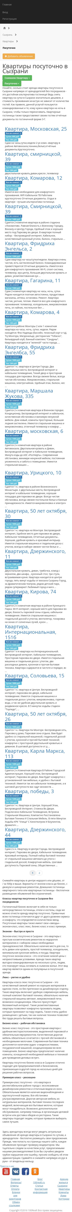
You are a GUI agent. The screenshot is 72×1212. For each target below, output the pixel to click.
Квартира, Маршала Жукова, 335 (29, 393)
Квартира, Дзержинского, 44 (35, 832)
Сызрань (10, 34)
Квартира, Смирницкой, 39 (33, 209)
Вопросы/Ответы (15, 1184)
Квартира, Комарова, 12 (33, 177)
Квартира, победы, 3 (29, 791)
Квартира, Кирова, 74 (30, 591)
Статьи (39, 1185)
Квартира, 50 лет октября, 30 (36, 513)
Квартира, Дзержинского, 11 (35, 554)
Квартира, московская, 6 (34, 431)
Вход (5, 12)
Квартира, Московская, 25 (36, 128)
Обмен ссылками (14, 1204)
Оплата (15, 1189)
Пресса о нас (7, 1166)
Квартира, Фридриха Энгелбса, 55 (30, 350)
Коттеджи (64, 1198)
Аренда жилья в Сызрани (63, 1182)
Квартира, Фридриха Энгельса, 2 (30, 246)
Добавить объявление (19, 56)
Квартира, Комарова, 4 (32, 312)
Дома (63, 1195)
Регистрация (9, 18)
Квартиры (10, 41)
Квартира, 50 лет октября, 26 (36, 716)
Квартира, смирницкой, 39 (33, 156)
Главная (7, 4)
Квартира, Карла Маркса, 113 (35, 753)
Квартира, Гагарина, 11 (33, 280)
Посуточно (9, 47)
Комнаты (64, 1192)
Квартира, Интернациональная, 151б (30, 632)
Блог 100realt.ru (39, 1181)
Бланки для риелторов (15, 1195)
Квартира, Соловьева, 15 (34, 675)
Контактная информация (40, 1190)
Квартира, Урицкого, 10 (33, 472)
